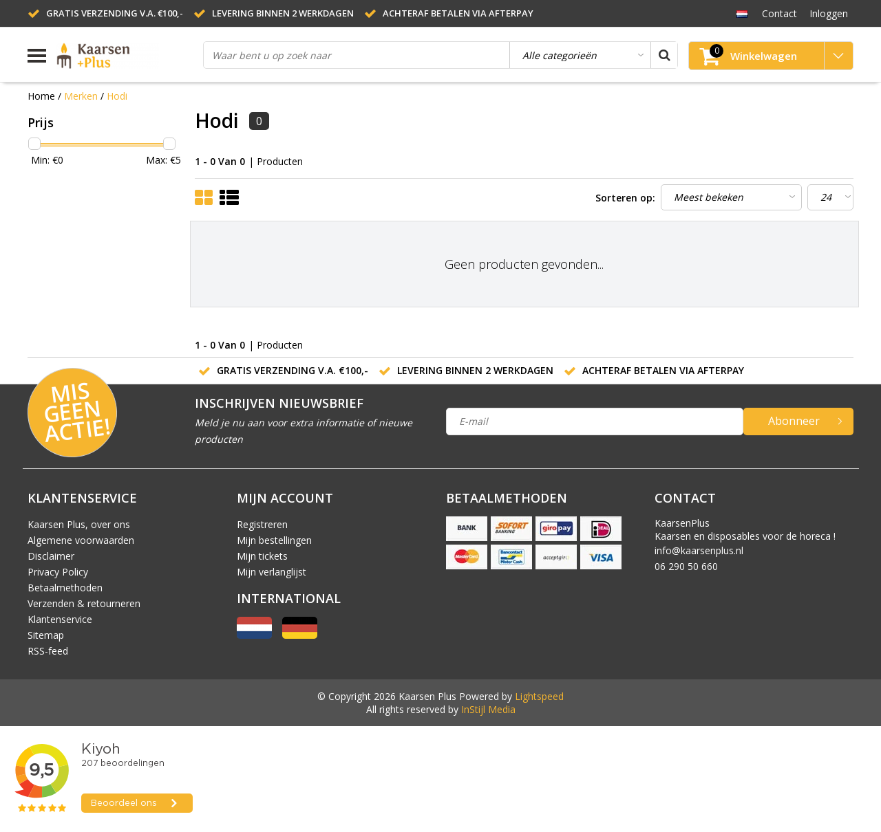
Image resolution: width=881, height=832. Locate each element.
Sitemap (46, 635)
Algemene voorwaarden (81, 540)
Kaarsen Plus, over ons (79, 524)
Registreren (262, 524)
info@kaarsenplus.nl (699, 550)
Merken (81, 95)
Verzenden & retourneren (84, 603)
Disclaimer (51, 555)
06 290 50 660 (686, 566)
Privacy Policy (58, 571)
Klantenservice (60, 619)
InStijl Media (488, 709)
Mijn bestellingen (274, 540)
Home (41, 95)
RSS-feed (48, 650)
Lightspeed (539, 696)
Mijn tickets (262, 555)
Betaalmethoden (65, 587)
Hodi (117, 95)
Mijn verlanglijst (271, 571)
